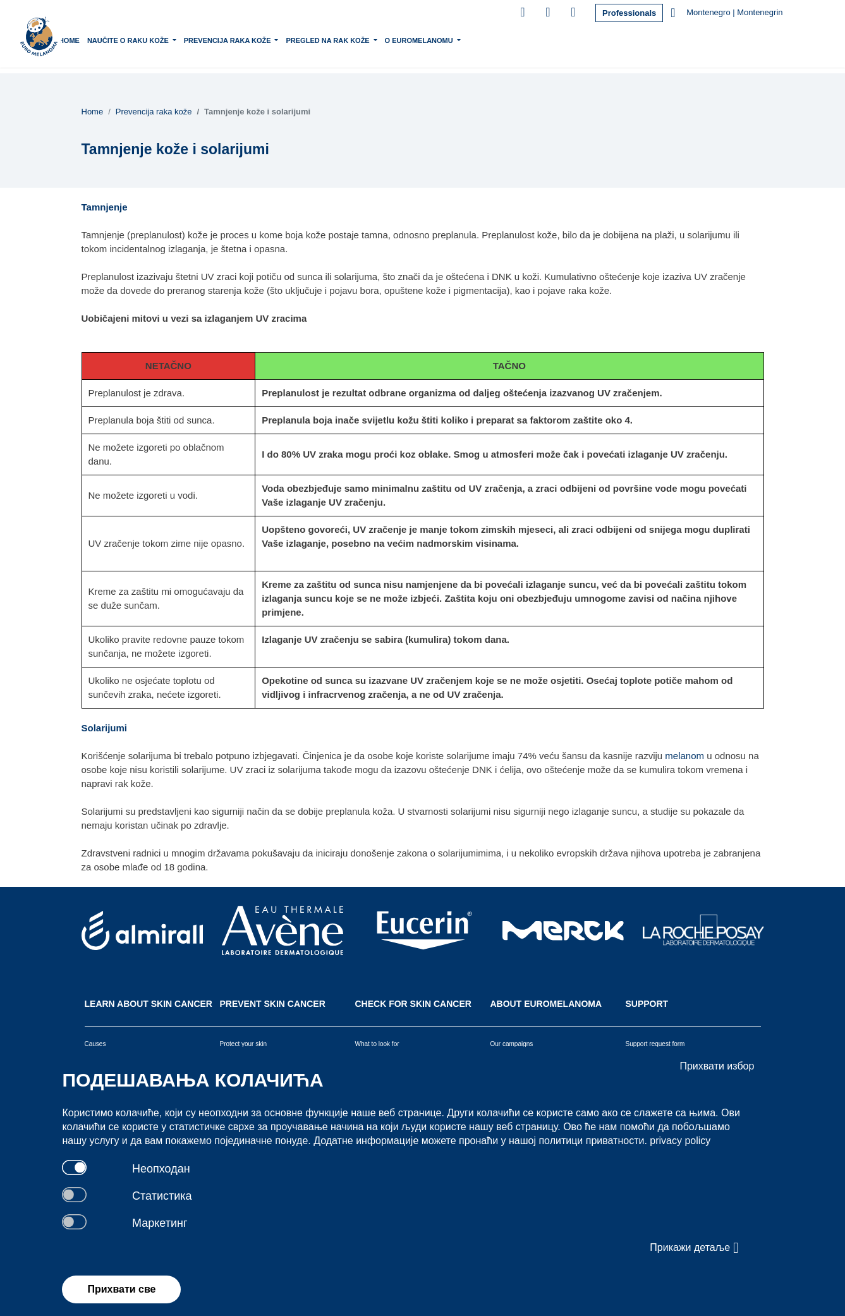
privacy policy (680, 1140)
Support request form (655, 1043)
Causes (95, 1043)
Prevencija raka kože (266, 39)
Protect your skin (243, 1043)
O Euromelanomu (458, 39)
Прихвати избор (716, 1066)
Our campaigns (511, 1043)
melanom (684, 755)
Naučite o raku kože (167, 39)
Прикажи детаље (694, 1247)
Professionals (629, 13)
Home (107, 40)
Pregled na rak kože (367, 39)
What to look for (377, 1043)
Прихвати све (121, 1289)
